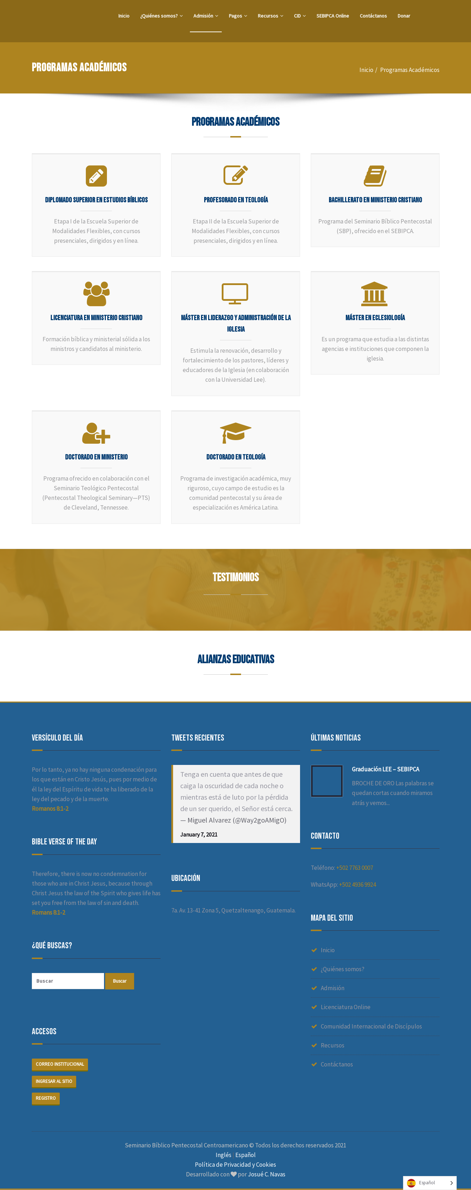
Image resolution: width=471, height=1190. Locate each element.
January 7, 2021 (198, 834)
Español (245, 1155)
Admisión (205, 16)
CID (300, 16)
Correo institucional (60, 1064)
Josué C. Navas (266, 1175)
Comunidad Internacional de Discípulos (371, 1026)
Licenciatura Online (346, 1007)
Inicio (123, 16)
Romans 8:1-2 (48, 912)
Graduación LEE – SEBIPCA (385, 769)
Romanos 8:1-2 (50, 809)
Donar (404, 16)
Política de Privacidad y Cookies (235, 1165)
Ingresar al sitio (54, 1082)
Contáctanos (373, 16)
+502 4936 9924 (357, 884)
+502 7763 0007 (354, 868)
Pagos (238, 16)
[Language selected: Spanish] (430, 1183)
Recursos (270, 16)
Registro (46, 1098)
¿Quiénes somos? (161, 16)
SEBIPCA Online (333, 16)
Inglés (223, 1155)
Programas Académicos (410, 70)
